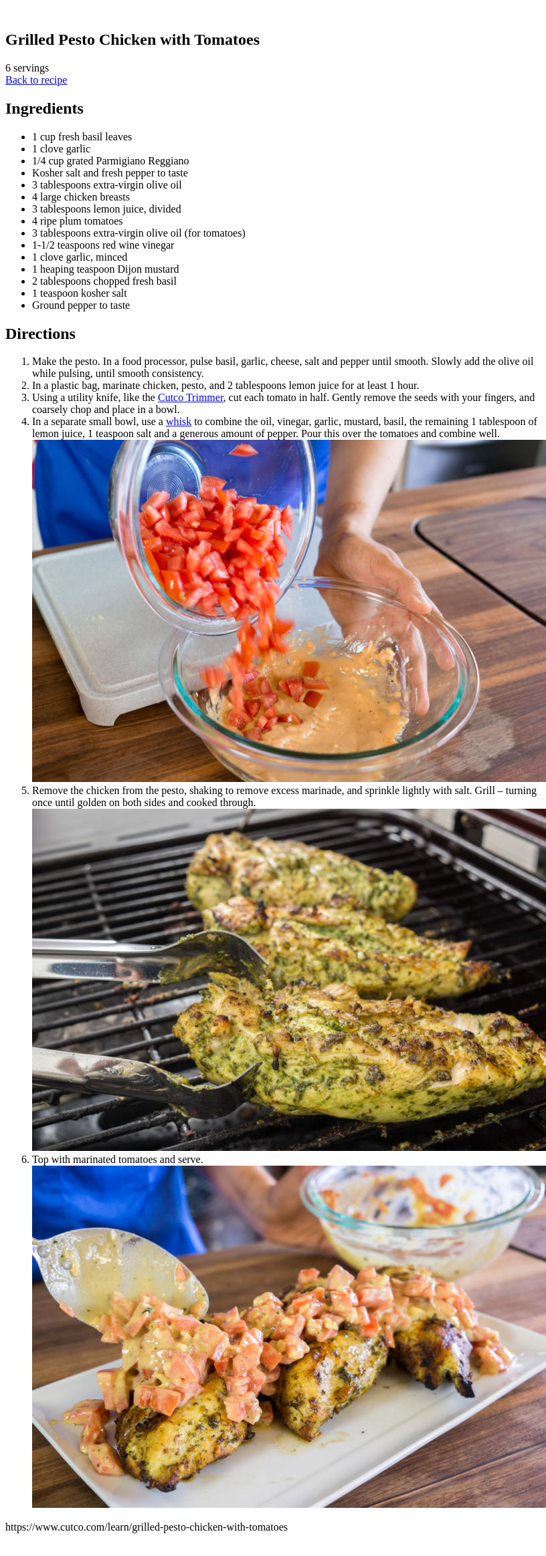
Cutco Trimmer (190, 397)
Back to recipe (36, 80)
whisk (178, 421)
